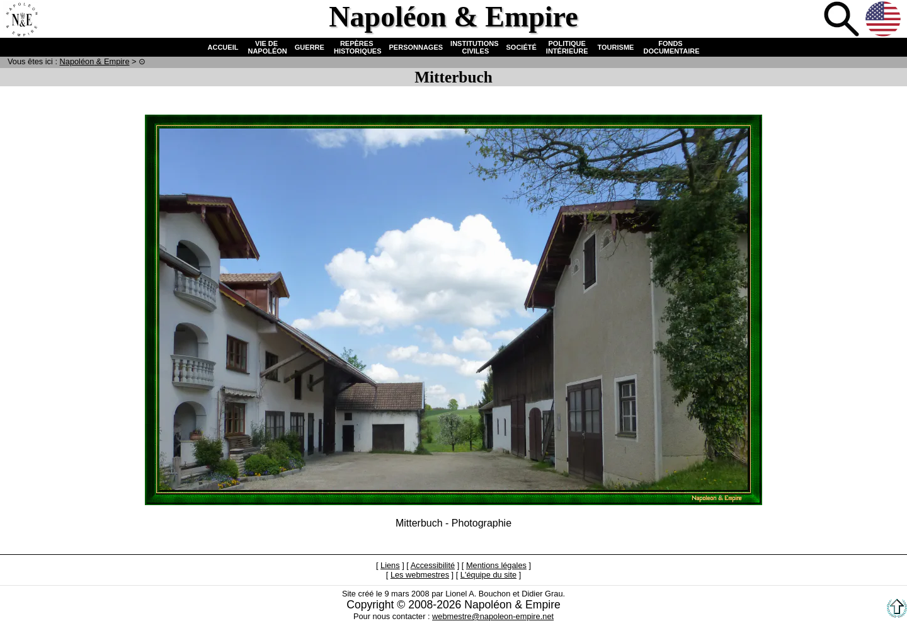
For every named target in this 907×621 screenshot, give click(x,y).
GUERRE (309, 47)
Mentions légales (496, 565)
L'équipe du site (488, 574)
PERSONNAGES (416, 47)
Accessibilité (433, 565)
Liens (390, 565)
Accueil (21, 20)
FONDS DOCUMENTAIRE (670, 47)
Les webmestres (420, 574)
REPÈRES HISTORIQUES (357, 47)
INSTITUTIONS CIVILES (474, 47)
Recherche (843, 20)
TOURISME (616, 47)
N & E (95, 61)
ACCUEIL (223, 47)
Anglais (884, 20)
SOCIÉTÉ (521, 47)
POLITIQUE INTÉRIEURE (567, 47)
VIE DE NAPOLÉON (266, 47)
